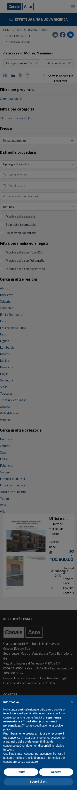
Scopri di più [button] (38, 781)
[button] (71, 702)
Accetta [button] (56, 772)
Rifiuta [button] (20, 772)
